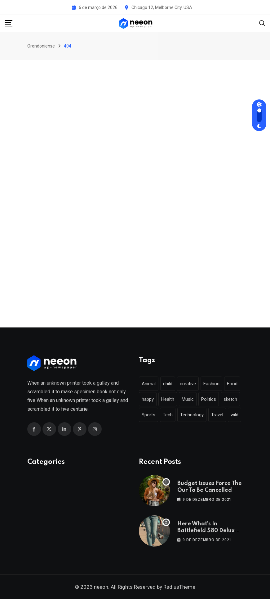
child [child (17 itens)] (167, 383)
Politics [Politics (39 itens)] (208, 399)
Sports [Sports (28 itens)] (148, 415)
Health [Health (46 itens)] (167, 399)
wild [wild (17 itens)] (234, 415)
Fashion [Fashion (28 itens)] (211, 383)
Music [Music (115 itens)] (188, 399)
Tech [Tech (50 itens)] (168, 415)
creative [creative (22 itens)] (188, 383)
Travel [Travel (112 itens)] (217, 415)
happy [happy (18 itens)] (148, 399)
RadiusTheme (179, 587)
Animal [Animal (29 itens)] (149, 383)
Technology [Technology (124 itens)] (192, 415)
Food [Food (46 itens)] (232, 383)
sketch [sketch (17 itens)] (230, 399)
